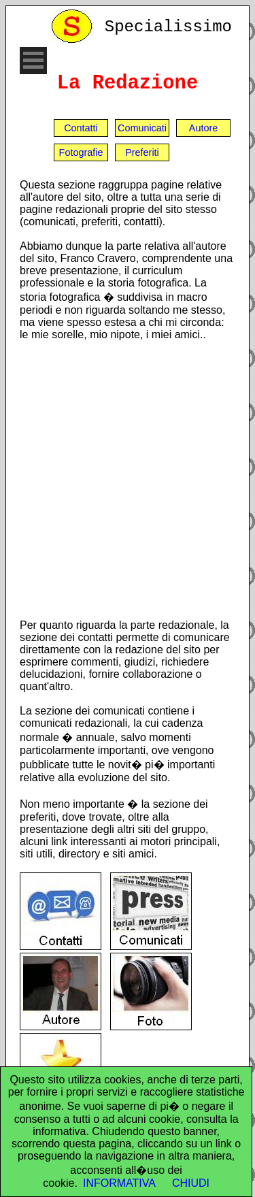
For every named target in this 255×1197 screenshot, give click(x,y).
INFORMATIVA (119, 1183)
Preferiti (142, 152)
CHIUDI (190, 1183)
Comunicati (142, 127)
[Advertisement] (127, 479)
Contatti (81, 127)
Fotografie (81, 152)
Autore (203, 127)
